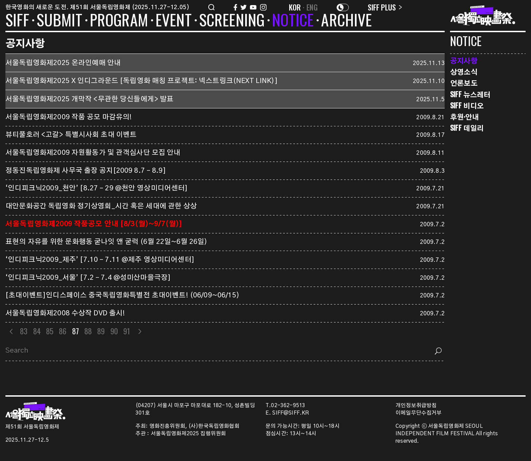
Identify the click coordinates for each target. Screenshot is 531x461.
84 (37, 331)
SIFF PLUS (385, 7)
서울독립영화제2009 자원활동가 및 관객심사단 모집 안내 (92, 152)
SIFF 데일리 (467, 128)
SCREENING (232, 21)
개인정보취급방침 (416, 405)
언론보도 (463, 83)
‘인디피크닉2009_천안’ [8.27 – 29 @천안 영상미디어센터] (96, 188)
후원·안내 (464, 116)
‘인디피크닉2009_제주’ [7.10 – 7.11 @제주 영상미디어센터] (99, 259)
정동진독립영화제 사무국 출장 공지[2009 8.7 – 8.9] (85, 170)
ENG (312, 7)
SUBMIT (59, 21)
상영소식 (463, 71)
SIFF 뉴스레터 (470, 94)
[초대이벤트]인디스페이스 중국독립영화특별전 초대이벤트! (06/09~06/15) (122, 295)
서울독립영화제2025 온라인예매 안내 (63, 63)
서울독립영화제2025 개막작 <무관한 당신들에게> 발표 (89, 99)
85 (50, 331)
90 (114, 331)
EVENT (173, 21)
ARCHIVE (346, 21)
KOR (295, 7)
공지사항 (463, 60)
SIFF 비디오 (467, 105)
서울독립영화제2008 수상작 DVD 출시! (65, 313)
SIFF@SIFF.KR (290, 413)
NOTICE (293, 21)
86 (62, 331)
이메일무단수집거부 (419, 413)
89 (101, 331)
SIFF (17, 21)
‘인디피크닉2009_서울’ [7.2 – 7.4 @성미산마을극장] (88, 277)
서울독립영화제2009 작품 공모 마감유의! (68, 117)
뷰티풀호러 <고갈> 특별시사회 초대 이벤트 (70, 134)
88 (88, 331)
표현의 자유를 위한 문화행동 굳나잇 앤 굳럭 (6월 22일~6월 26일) (106, 241)
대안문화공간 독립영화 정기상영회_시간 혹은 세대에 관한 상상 (101, 206)
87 (75, 331)
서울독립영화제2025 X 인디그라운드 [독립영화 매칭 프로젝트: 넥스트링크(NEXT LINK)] (141, 81)
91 (126, 331)
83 (23, 331)
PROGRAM (119, 21)
